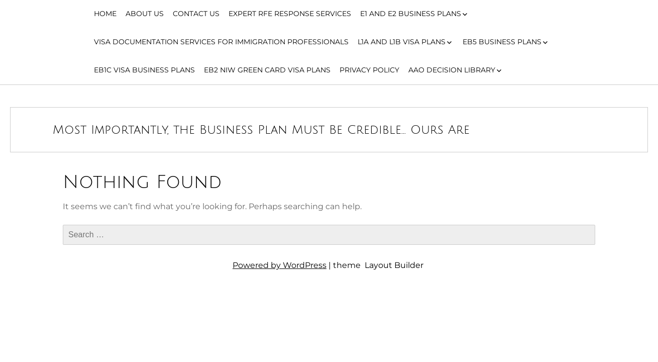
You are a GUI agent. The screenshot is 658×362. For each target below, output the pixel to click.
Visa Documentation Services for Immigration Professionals (221, 41)
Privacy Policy (369, 69)
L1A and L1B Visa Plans (402, 41)
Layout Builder (394, 265)
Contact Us (196, 13)
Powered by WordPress (279, 265)
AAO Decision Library (451, 69)
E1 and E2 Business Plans (410, 13)
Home (105, 13)
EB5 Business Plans (502, 41)
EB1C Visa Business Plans (144, 69)
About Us (145, 13)
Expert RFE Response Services (290, 13)
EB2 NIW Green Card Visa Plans (267, 69)
